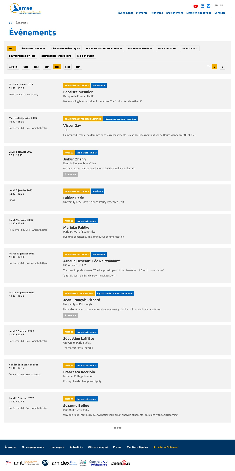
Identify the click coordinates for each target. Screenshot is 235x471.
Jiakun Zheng (74, 159)
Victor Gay (72, 125)
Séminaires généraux (32, 48)
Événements (125, 12)
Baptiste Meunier (78, 92)
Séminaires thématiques (65, 48)
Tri (208, 66)
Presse (117, 447)
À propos (10, 447)
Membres (141, 12)
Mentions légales (137, 447)
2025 (36, 66)
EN (221, 5)
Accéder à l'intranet (165, 447)
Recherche (157, 12)
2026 (26, 66)
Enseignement (174, 12)
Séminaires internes (140, 48)
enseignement (85, 55)
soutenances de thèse (22, 55)
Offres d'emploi (98, 447)
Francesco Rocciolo (79, 372)
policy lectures (167, 48)
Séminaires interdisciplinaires (104, 48)
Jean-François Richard (81, 300)
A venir (13, 66)
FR (216, 5)
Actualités (76, 447)
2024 (47, 66)
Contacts (219, 12)
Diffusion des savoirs (198, 12)
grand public (190, 48)
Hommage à (57, 447)
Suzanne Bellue (76, 405)
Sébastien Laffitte (78, 338)
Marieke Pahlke (76, 227)
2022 (67, 66)
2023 (57, 66)
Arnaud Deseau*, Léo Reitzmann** (92, 261)
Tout (12, 48)
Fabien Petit (73, 197)
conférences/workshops (56, 55)
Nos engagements (33, 447)
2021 (78, 66)
